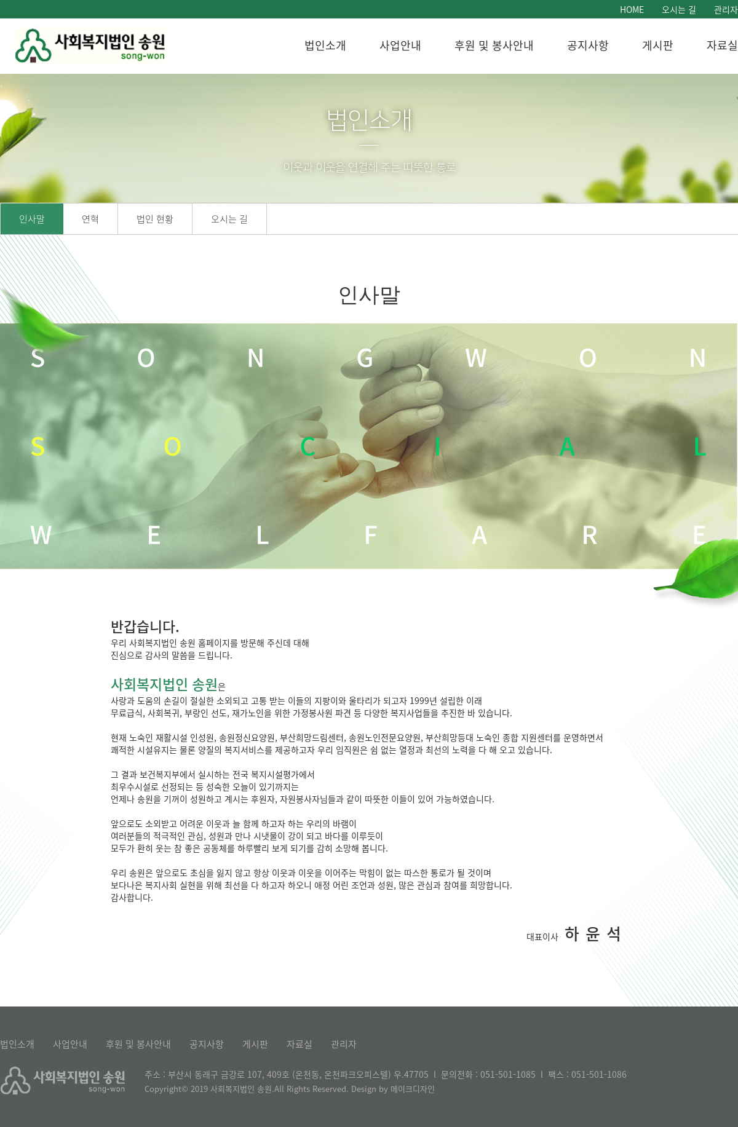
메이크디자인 (413, 1089)
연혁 (90, 219)
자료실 (722, 45)
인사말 (32, 219)
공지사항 (588, 45)
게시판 (657, 45)
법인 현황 (155, 219)
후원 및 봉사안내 (494, 45)
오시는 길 (679, 9)
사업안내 (400, 45)
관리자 (726, 9)
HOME (632, 9)
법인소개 (325, 45)
